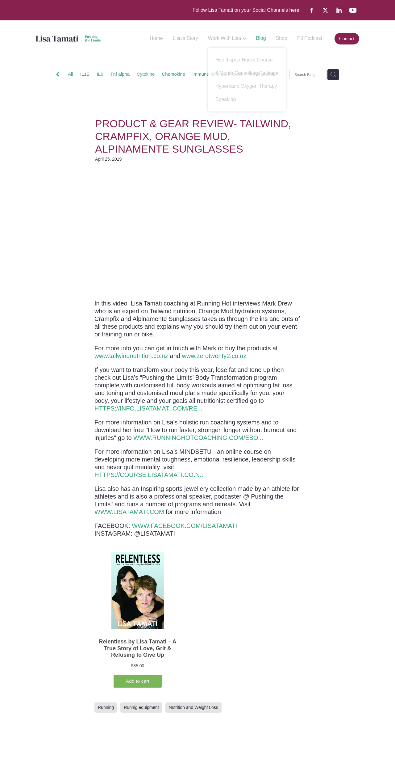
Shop (281, 38)
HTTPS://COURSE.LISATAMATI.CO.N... (149, 474)
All (70, 74)
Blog (261, 38)
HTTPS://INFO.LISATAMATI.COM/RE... (148, 408)
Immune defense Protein (217, 74)
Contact (347, 38)
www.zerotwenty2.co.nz (214, 355)
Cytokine (146, 74)
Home (156, 38)
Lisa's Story (185, 38)
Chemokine (173, 74)
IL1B (85, 74)
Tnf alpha (120, 74)
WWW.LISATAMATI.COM (129, 511)
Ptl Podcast (309, 38)
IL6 (100, 74)
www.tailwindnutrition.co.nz (131, 355)
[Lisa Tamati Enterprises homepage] (68, 39)
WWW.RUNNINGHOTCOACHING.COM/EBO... (198, 437)
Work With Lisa (227, 38)
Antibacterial (263, 74)
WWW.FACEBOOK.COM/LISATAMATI (184, 525)
